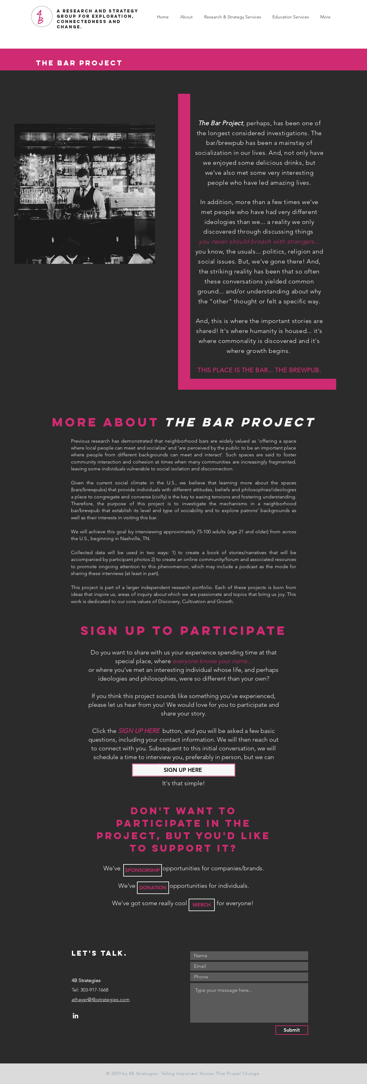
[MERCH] (202, 905)
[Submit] (291, 1030)
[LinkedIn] (75, 1016)
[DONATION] (153, 888)
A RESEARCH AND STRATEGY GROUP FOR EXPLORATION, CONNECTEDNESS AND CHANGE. (97, 19)
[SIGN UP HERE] (183, 770)
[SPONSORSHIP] (142, 870)
